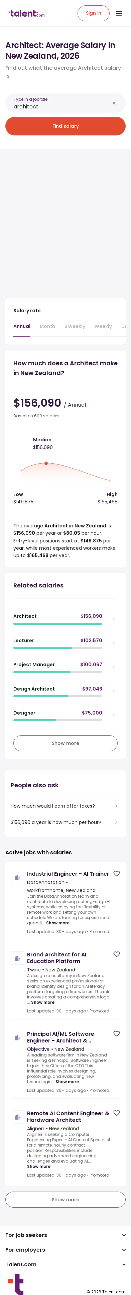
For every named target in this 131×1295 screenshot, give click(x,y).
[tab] (21, 330)
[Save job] (116, 873)
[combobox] (62, 106)
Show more (58, 923)
